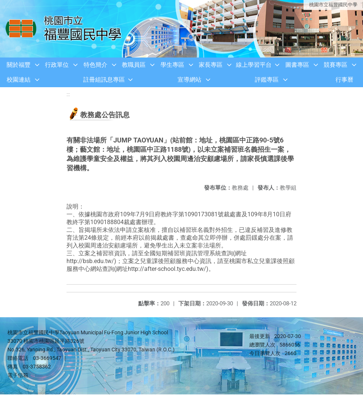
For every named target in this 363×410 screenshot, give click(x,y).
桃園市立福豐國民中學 (333, 4)
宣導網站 (189, 79)
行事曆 (344, 79)
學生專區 (172, 64)
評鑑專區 (267, 79)
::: (68, 94)
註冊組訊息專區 (104, 79)
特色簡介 (95, 64)
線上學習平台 (254, 64)
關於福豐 (18, 64)
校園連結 (18, 79)
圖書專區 (297, 64)
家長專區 (211, 64)
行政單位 (57, 64)
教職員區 (134, 64)
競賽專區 (335, 64)
